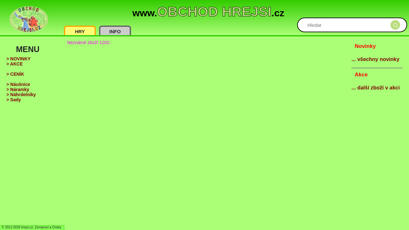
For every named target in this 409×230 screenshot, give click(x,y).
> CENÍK (15, 74)
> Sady (13, 99)
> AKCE (14, 63)
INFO (115, 31)
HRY (80, 31)
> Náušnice (18, 84)
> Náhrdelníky (21, 94)
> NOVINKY (18, 58)
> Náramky (17, 89)
